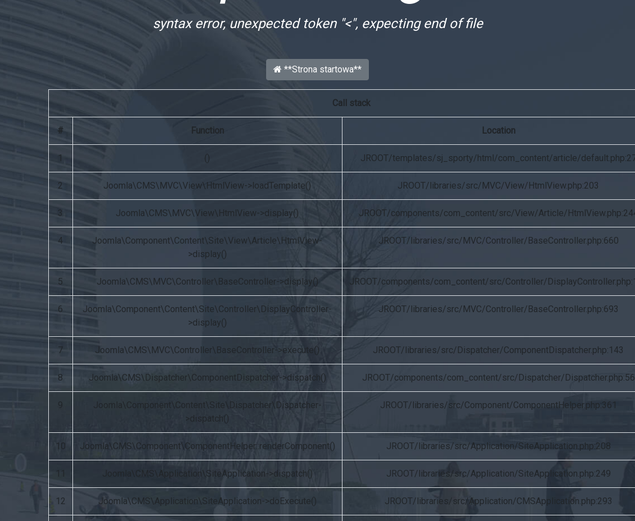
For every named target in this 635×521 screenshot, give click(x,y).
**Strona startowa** (317, 69)
